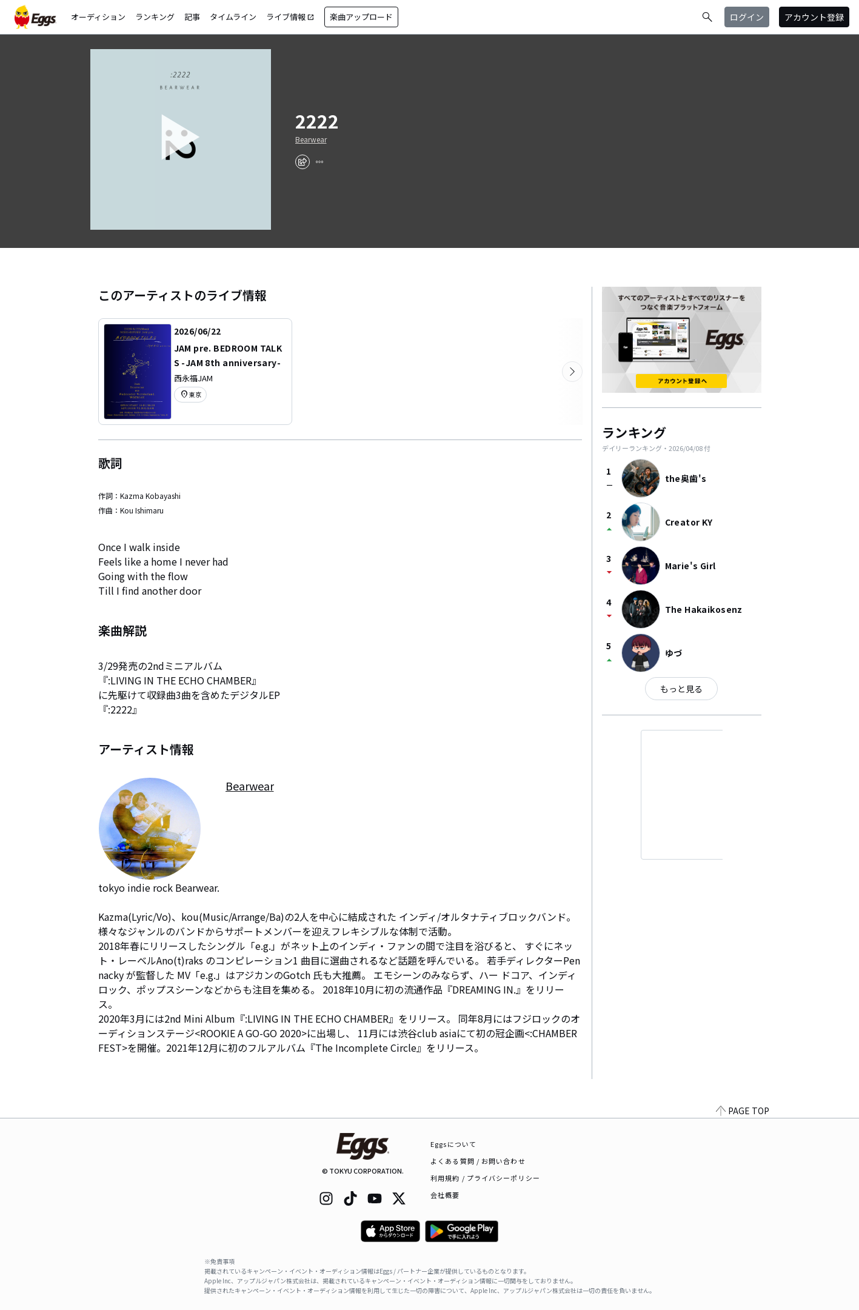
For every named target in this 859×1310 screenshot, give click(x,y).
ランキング (155, 16)
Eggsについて (453, 1144)
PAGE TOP (742, 1110)
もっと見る (681, 689)
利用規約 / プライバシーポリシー (485, 1178)
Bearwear (311, 139)
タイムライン (233, 16)
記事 (192, 16)
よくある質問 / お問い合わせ (478, 1161)
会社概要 (445, 1195)
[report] (319, 162)
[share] (302, 162)
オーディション (98, 16)
